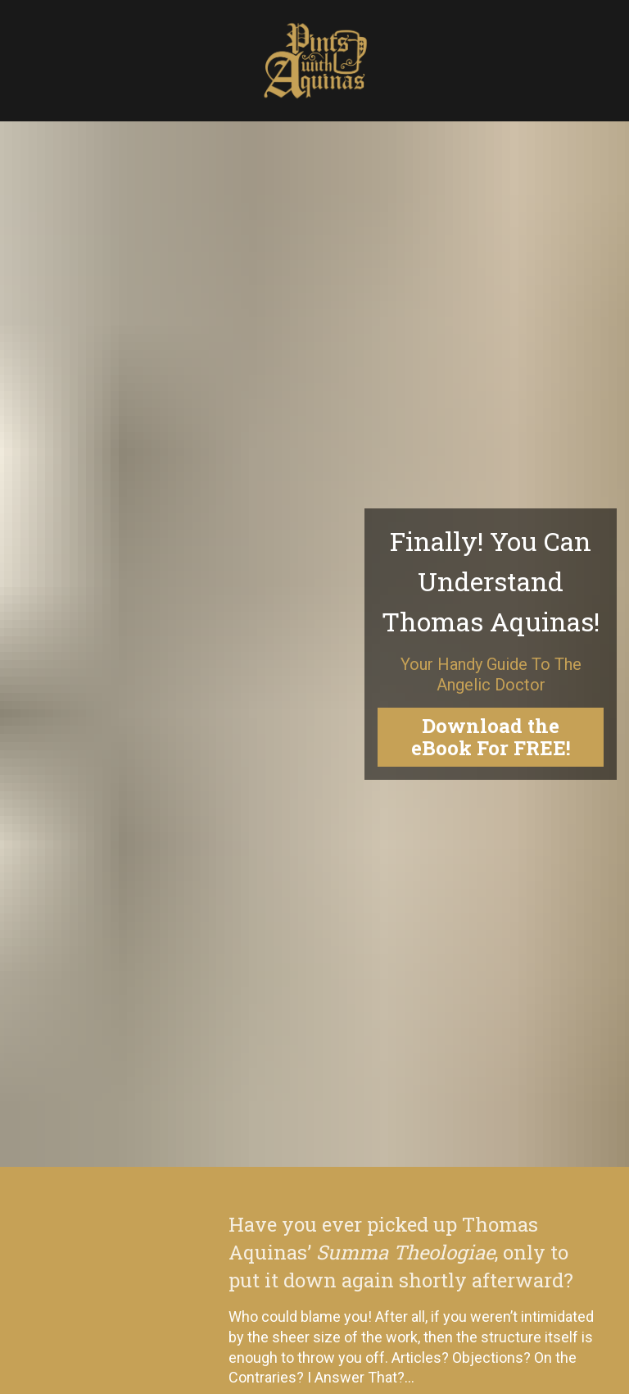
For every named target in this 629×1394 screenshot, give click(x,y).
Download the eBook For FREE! (491, 603)
